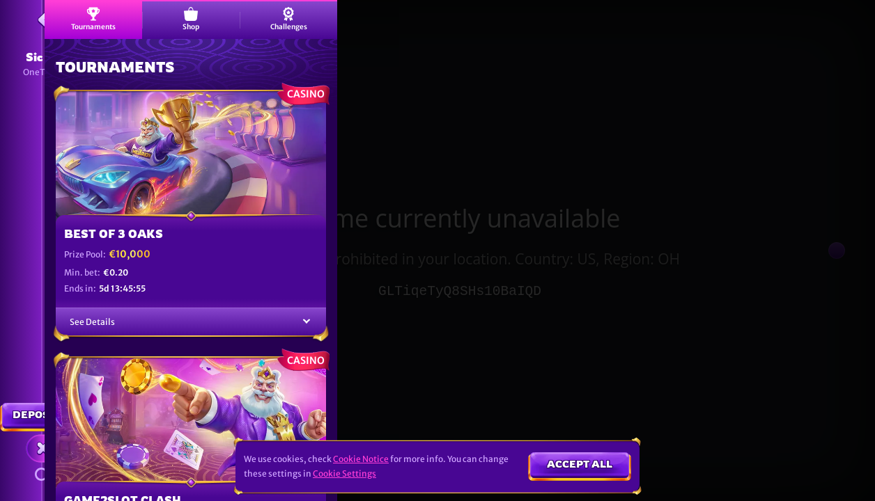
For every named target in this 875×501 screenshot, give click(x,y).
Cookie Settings (344, 474)
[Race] (43, 448)
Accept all (579, 464)
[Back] (43, 19)
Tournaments (93, 19)
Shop (191, 19)
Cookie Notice (361, 459)
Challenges (288, 19)
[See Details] (306, 321)
